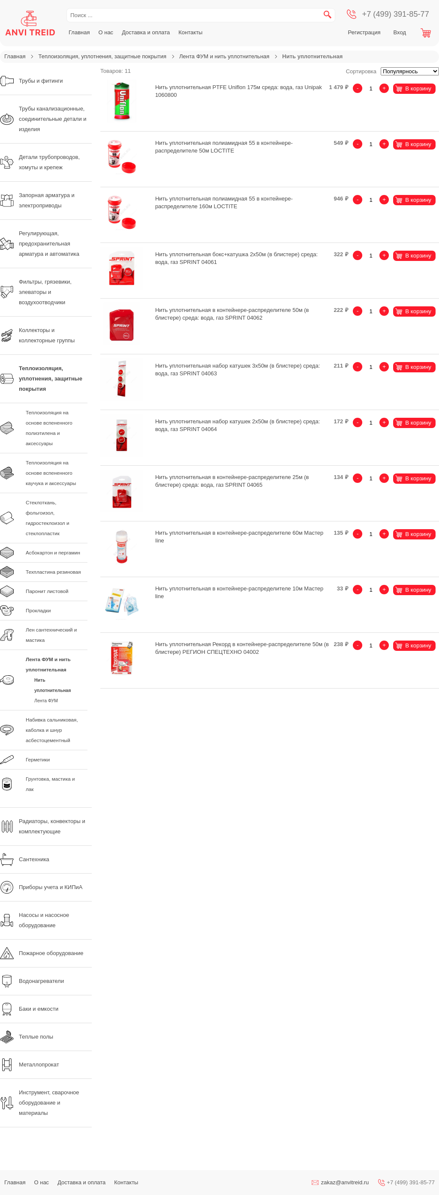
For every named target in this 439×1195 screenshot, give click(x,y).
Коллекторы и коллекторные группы (37, 335)
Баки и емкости (29, 1009)
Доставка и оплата (146, 32)
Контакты (190, 32)
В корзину (418, 88)
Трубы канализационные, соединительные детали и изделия (43, 118)
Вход (400, 32)
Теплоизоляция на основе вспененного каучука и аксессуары (51, 473)
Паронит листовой (47, 591)
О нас (105, 32)
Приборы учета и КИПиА (41, 887)
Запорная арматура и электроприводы (37, 200)
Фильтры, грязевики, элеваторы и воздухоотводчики (36, 292)
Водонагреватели (32, 981)
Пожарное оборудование (41, 953)
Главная (79, 32)
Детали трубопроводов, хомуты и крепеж (40, 162)
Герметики (38, 759)
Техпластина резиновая (53, 572)
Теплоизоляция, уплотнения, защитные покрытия (102, 56)
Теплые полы (26, 1037)
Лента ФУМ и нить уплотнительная (224, 56)
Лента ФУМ (46, 700)
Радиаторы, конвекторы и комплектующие (42, 826)
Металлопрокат (29, 1065)
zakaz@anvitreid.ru (345, 1182)
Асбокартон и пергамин (53, 552)
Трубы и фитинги (31, 81)
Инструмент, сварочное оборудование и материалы (39, 1102)
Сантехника (24, 859)
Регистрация (364, 32)
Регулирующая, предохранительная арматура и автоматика (39, 243)
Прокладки (38, 610)
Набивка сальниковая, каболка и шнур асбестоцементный (52, 730)
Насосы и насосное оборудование (34, 920)
